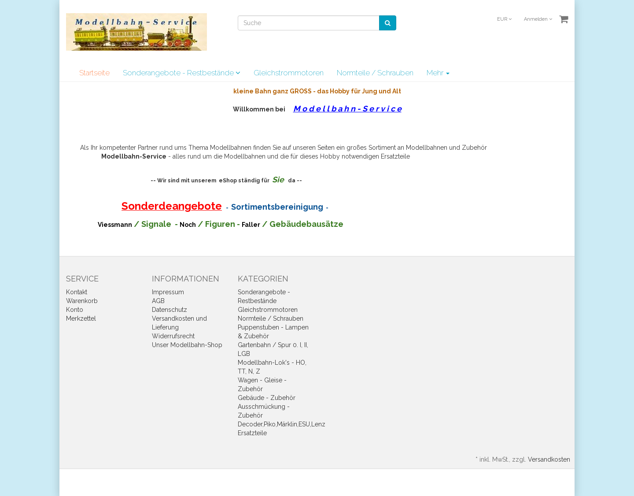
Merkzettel (81, 318)
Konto (74, 309)
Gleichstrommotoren (289, 72)
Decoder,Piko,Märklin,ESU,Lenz (281, 424)
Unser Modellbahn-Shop (187, 344)
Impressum (168, 292)
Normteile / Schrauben (375, 72)
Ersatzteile (252, 433)
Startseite (94, 72)
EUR (504, 19)
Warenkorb (82, 300)
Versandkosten (549, 459)
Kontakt (76, 292)
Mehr (438, 72)
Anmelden (538, 19)
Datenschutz (169, 309)
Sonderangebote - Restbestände (181, 72)
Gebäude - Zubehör (266, 397)
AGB (158, 300)
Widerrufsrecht (173, 336)
